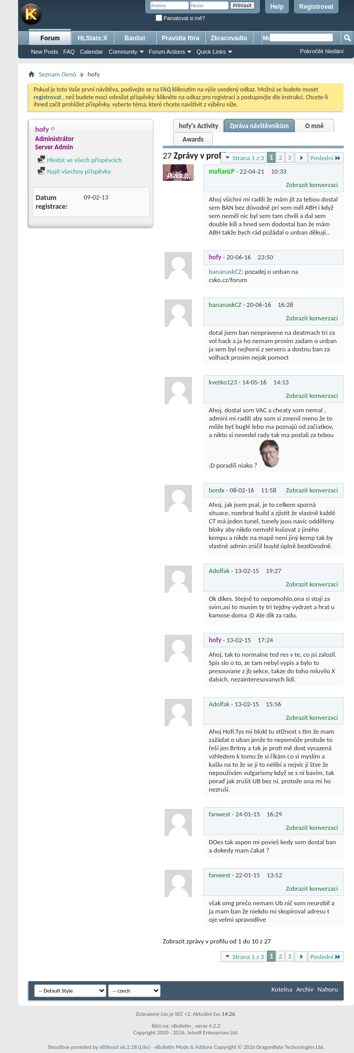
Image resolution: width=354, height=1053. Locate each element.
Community (123, 52)
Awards (192, 139)
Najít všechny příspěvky (74, 171)
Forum (49, 38)
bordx (217, 490)
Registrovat (316, 6)
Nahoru (327, 989)
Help (277, 6)
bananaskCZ (225, 271)
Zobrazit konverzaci (312, 185)
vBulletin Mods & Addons (183, 1047)
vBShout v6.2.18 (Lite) (124, 1047)
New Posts (44, 52)
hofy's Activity (198, 126)
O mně (314, 126)
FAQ (69, 52)
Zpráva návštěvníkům (258, 126)
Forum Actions (167, 52)
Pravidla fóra (180, 38)
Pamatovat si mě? (180, 18)
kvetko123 (223, 382)
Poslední (326, 158)
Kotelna (281, 989)
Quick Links (211, 52)
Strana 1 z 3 (243, 157)
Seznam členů (57, 74)
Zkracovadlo (229, 38)
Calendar (91, 52)
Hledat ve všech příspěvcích (79, 160)
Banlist (135, 38)
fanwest (219, 814)
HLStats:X (92, 38)
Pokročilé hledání (322, 51)
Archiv (304, 989)
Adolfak (219, 571)
